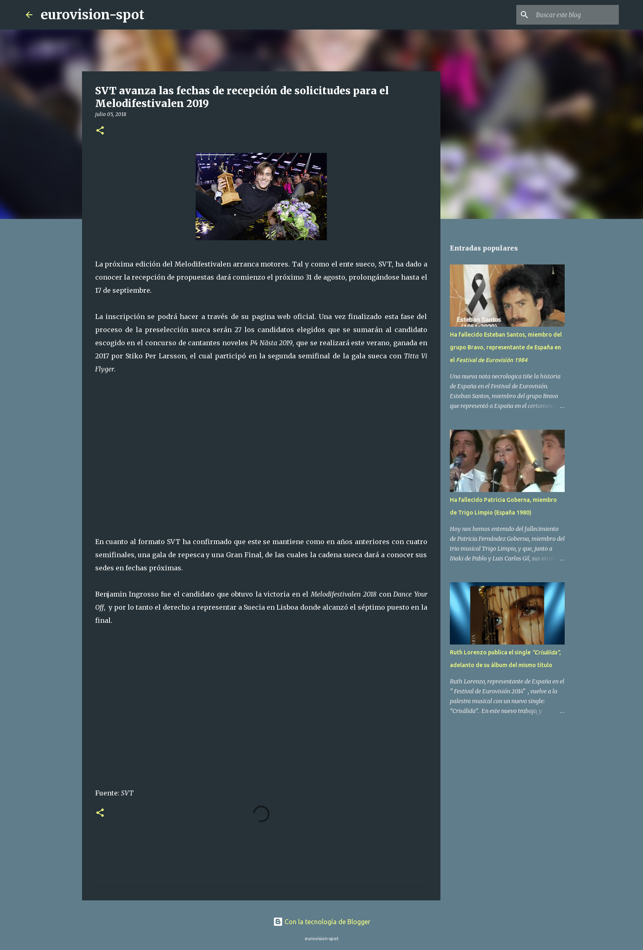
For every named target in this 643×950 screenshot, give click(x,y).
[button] (100, 131)
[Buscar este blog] (576, 15)
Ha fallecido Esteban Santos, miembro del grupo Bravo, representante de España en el (506, 347)
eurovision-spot (92, 15)
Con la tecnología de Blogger (321, 921)
